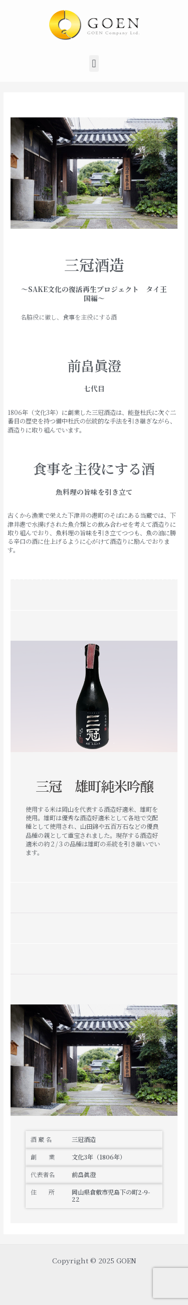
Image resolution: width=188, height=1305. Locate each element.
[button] (94, 63)
